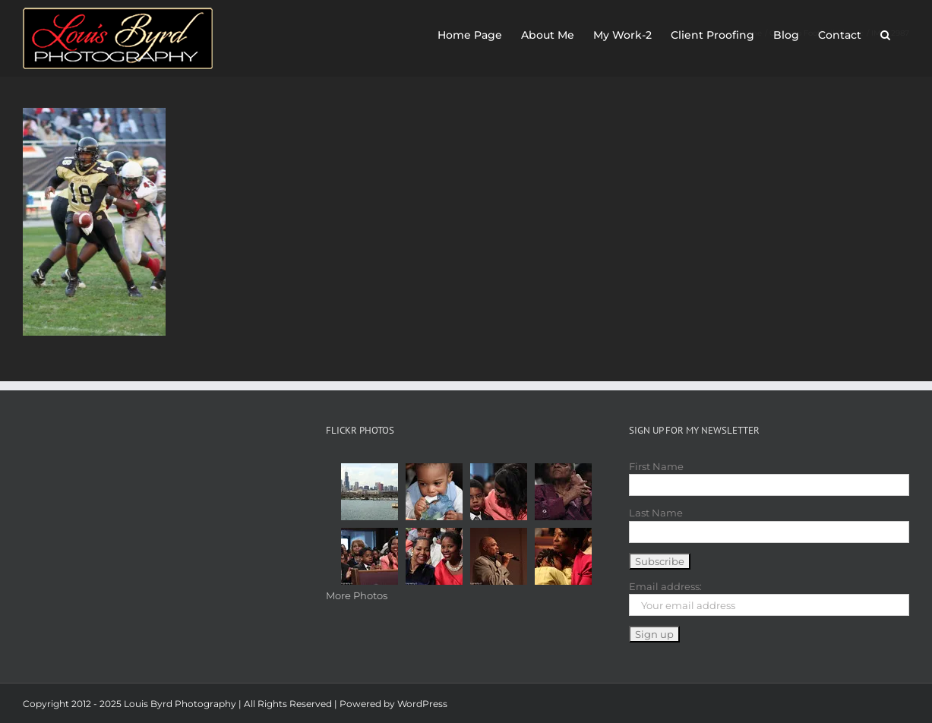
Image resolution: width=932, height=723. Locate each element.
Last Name (656, 513)
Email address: (665, 586)
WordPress (422, 703)
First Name (656, 466)
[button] (885, 32)
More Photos (356, 595)
